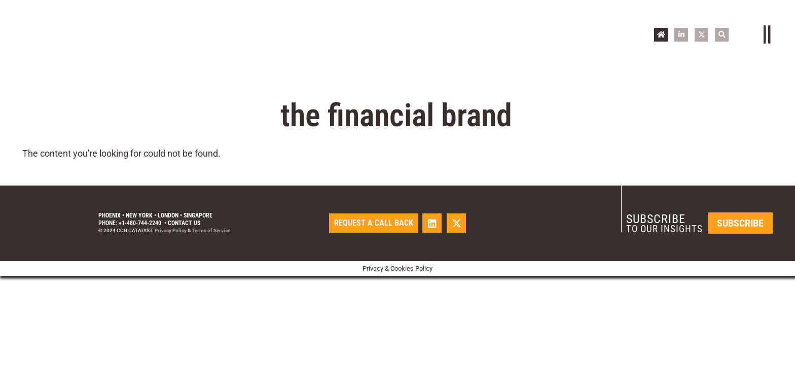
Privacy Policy (171, 230)
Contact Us (184, 223)
